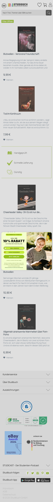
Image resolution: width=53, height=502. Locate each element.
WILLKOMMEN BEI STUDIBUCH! (14, 234)
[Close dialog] (49, 234)
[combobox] (6, 252)
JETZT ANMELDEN (14, 256)
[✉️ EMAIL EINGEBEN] (14, 248)
